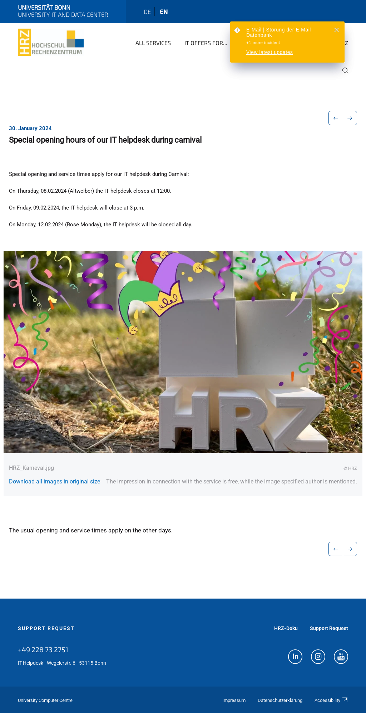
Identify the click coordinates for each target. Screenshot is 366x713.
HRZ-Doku (286, 628)
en (164, 11)
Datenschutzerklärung (280, 700)
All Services (153, 42)
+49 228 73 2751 (43, 649)
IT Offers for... (205, 42)
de (147, 11)
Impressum (234, 700)
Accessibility (331, 700)
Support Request (46, 628)
